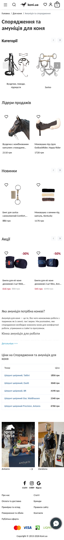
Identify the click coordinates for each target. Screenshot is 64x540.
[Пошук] (14, 4)
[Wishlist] (6, 117)
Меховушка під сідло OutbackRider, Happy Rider (48, 146)
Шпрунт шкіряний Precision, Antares (22, 406)
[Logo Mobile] (29, 5)
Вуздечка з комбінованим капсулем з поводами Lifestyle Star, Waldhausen (16, 146)
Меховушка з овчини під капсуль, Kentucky (47, 214)
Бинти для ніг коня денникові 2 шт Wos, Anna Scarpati (48, 282)
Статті (37, 495)
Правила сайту (41, 507)
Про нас (6, 495)
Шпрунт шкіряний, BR (15, 390)
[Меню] (5, 4)
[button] (6, 65)
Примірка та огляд (11, 507)
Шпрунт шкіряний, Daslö (16, 383)
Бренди (37, 501)
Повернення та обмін (12, 513)
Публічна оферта (10, 519)
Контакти (38, 513)
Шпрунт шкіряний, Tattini (17, 375)
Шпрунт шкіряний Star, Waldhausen (22, 398)
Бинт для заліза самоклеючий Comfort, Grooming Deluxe (14, 214)
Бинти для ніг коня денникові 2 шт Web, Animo (13, 282)
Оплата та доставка (11, 501)
